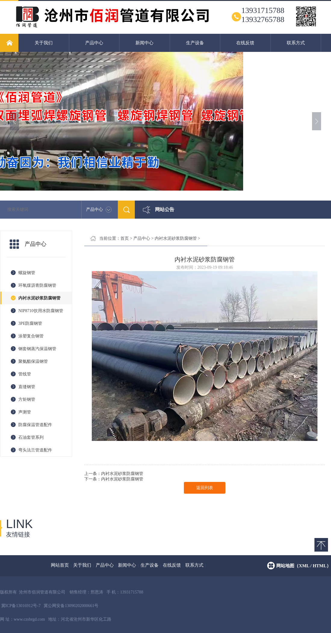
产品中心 (94, 42)
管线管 (24, 374)
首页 (124, 238)
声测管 (24, 412)
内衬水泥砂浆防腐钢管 (39, 298)
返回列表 (204, 488)
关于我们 (44, 42)
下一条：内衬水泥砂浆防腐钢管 (113, 479)
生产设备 (195, 42)
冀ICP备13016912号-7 (21, 605)
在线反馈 (245, 42)
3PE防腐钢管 (30, 323)
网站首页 (60, 565)
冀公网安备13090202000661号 (71, 605)
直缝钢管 (26, 387)
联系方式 (296, 42)
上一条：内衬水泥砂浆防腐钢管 (113, 473)
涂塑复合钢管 (31, 336)
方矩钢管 (26, 399)
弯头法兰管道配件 (35, 450)
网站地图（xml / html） (303, 565)
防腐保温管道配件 (35, 425)
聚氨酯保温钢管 (33, 361)
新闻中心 (144, 42)
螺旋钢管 (26, 273)
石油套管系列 (31, 437)
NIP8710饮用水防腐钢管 (40, 311)
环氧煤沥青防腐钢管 (37, 285)
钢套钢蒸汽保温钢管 (37, 349)
